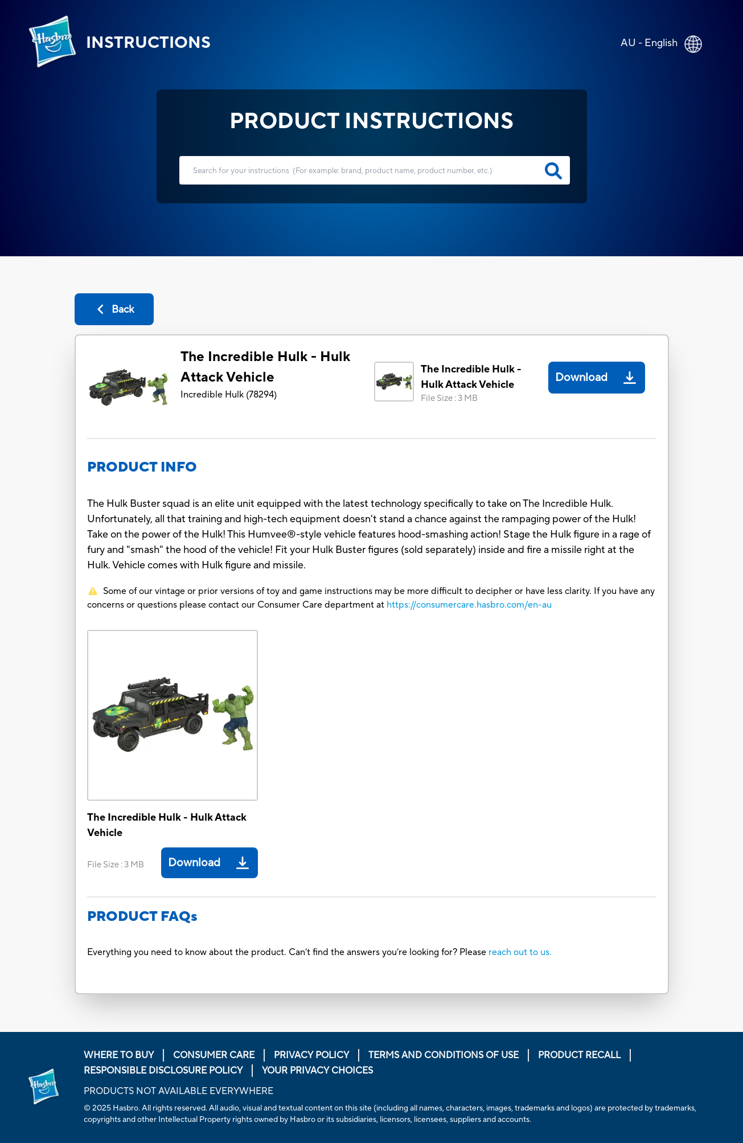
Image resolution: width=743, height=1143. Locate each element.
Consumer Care (213, 1055)
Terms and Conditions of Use (443, 1055)
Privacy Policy (311, 1055)
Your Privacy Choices (317, 1070)
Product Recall (579, 1055)
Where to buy (119, 1055)
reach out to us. (520, 952)
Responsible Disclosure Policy (163, 1070)
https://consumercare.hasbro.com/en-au (469, 605)
